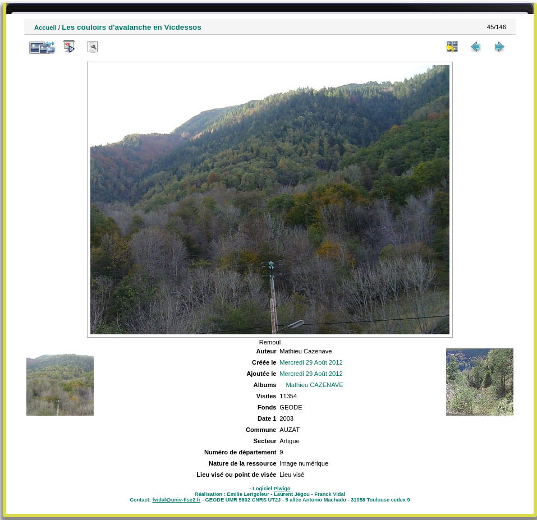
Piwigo (282, 488)
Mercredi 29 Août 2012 (311, 362)
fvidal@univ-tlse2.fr (176, 500)
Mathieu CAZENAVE (314, 384)
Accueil (45, 27)
